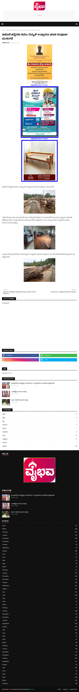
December (40, 538)
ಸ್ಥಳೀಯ (40, 446)
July (40, 554)
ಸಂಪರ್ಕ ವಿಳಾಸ (73, 689)
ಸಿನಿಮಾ (40, 442)
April (40, 525)
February (40, 532)
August (40, 551)
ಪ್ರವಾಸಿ (40, 428)
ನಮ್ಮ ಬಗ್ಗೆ (65, 689)
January (40, 535)
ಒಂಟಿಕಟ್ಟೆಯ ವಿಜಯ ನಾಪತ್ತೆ (18, 391)
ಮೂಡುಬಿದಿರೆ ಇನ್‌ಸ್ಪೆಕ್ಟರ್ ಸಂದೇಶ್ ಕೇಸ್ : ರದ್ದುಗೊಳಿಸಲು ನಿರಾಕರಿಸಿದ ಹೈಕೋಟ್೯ (33, 383)
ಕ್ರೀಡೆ (40, 417)
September (40, 547)
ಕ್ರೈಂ (40, 421)
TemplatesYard (16, 689)
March (40, 529)
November (40, 541)
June (40, 557)
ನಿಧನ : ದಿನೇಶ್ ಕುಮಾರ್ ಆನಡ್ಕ (19, 400)
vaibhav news (6, 42)
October (40, 544)
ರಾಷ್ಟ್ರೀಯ (40, 439)
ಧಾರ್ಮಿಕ (40, 424)
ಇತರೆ (40, 414)
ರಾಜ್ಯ (40, 435)
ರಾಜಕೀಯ (40, 432)
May (40, 560)
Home (3, 30)
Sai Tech (31, 689)
